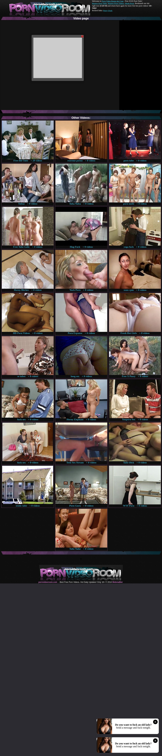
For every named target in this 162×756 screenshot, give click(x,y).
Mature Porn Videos (116, 3)
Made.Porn (129, 3)
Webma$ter (117, 582)
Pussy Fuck (107, 10)
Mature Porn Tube (99, 3)
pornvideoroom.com (47, 582)
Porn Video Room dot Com (112, 1)
